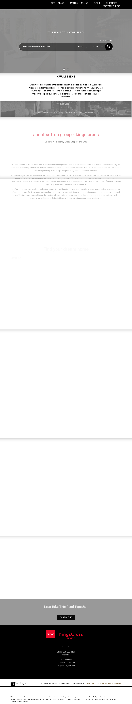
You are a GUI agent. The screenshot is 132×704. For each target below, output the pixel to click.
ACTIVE (102, 40)
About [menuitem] (61, 3)
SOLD (111, 40)
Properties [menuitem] (111, 3)
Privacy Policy (91, 683)
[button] (66, 617)
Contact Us (66, 617)
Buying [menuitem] (97, 3)
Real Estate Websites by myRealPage (109, 683)
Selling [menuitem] (84, 3)
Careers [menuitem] (74, 3)
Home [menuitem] (52, 3)
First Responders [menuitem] (111, 6)
